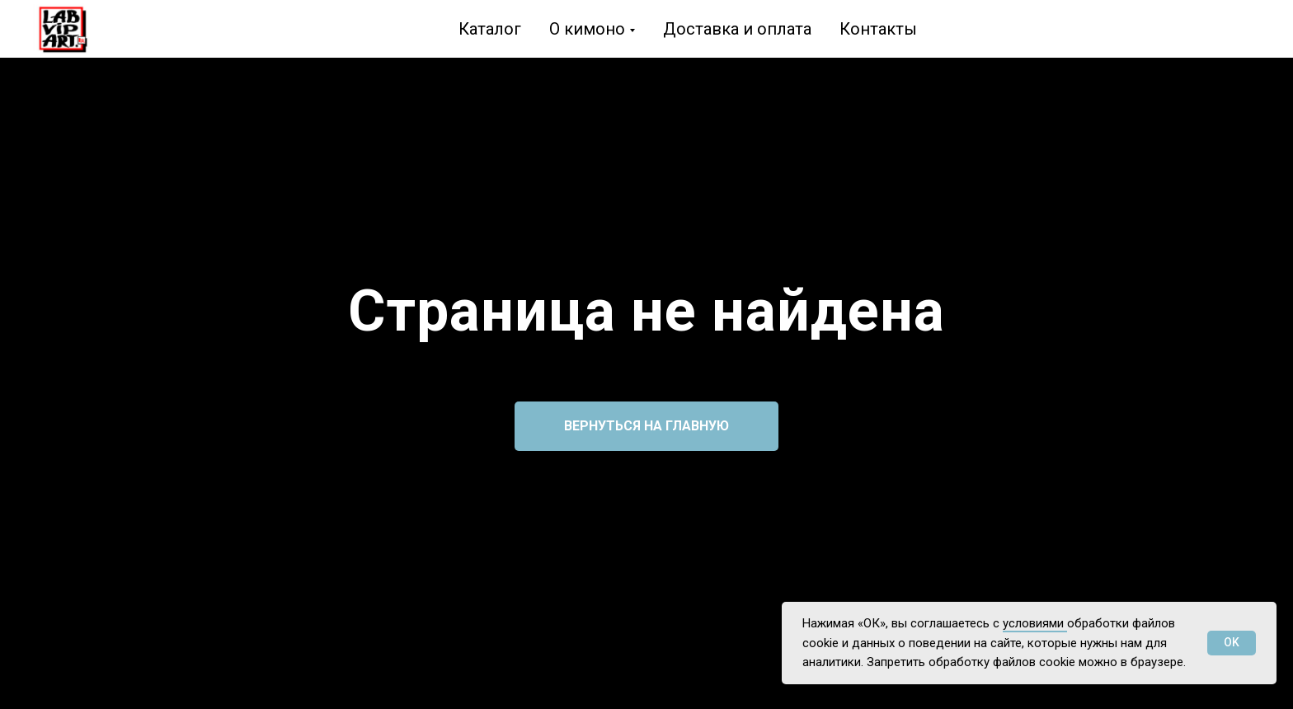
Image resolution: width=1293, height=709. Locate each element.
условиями (1035, 623)
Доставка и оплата (737, 29)
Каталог (489, 29)
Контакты (878, 29)
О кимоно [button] (587, 29)
